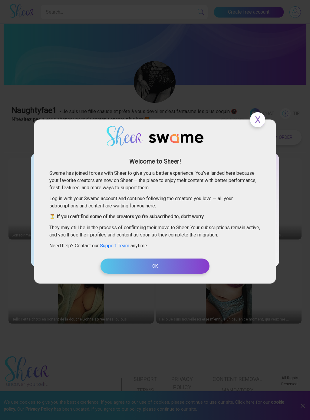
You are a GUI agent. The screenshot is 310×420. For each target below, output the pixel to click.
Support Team (114, 246)
